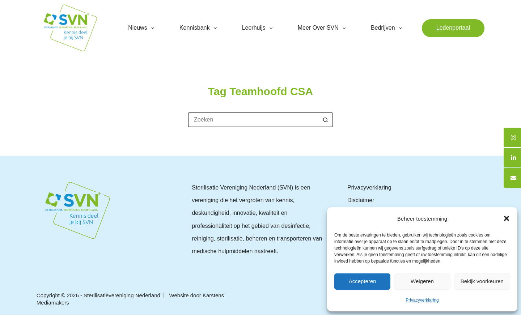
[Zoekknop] (325, 119)
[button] (506, 218)
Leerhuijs (258, 28)
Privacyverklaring (422, 300)
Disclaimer (360, 200)
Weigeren (422, 281)
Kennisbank (199, 28)
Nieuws (142, 28)
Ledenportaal (453, 28)
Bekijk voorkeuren (482, 281)
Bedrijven (388, 28)
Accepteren (362, 281)
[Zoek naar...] (253, 119)
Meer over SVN (323, 28)
